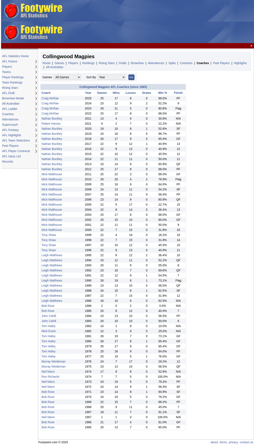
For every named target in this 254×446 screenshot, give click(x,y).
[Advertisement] (153, 22)
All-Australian (10, 103)
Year (88, 92)
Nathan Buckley (52, 118)
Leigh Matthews (52, 255)
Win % (162, 92)
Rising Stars (10, 87)
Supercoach (10, 124)
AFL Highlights (11, 135)
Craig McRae (50, 98)
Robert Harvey (51, 123)
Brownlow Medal (13, 98)
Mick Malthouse (52, 174)
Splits (172, 63)
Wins (116, 92)
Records (7, 161)
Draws (146, 92)
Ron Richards (50, 376)
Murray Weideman (54, 361)
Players (7, 66)
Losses (131, 92)
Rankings (88, 63)
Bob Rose (48, 305)
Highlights (240, 63)
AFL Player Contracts (16, 151)
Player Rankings (13, 77)
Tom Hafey (49, 326)
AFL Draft (8, 93)
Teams (6, 72)
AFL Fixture (9, 61)
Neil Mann (48, 371)
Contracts (186, 63)
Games (59, 63)
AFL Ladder (9, 108)
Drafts (123, 63)
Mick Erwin (49, 331)
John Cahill (49, 316)
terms (223, 442)
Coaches (8, 114)
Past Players (10, 145)
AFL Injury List (11, 156)
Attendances (10, 119)
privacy (233, 442)
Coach (46, 92)
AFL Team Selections (16, 140)
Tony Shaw (49, 235)
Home (46, 63)
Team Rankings (12, 82)
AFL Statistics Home (15, 56)
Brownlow (137, 63)
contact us (246, 442)
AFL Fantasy (10, 130)
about (214, 442)
